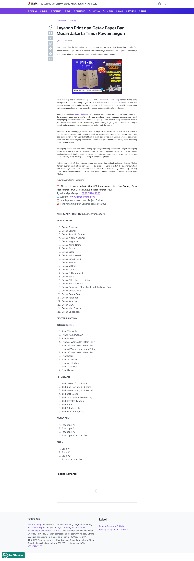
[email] (50, 59)
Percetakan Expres (36, 527)
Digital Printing (64, 527)
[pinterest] (50, 53)
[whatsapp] (50, 43)
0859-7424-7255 (91, 193)
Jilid (122, 526)
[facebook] (50, 33)
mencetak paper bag (109, 100)
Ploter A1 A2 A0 (52, 530)
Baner (103, 526)
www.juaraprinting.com (82, 196)
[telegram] (50, 48)
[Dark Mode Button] (159, 3)
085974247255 (35, 546)
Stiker (124, 529)
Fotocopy (113, 526)
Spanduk (115, 529)
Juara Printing (80, 114)
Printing (104, 529)
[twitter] (50, 38)
